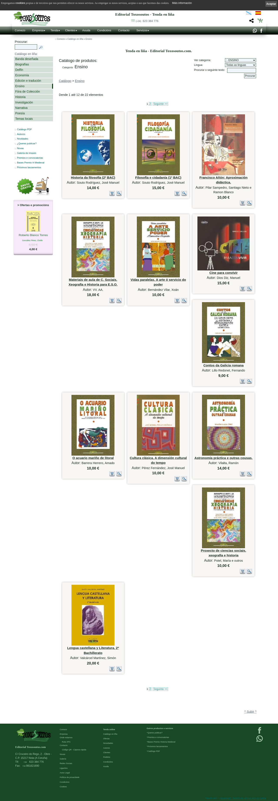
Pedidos (106, 757)
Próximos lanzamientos (158, 746)
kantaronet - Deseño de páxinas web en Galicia (243, 798)
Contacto (123, 30)
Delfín (19, 70)
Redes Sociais (66, 763)
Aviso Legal (65, 773)
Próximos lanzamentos (29, 167)
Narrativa (21, 108)
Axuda (86, 30)
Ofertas (106, 739)
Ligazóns (64, 768)
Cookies (63, 787)
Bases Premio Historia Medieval (161, 742)
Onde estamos (66, 737)
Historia (20, 97)
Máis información (182, 3)
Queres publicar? (155, 733)
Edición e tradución (28, 80)
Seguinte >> (160, 103)
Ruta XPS (66, 742)
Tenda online (109, 729)
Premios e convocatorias (30, 158)
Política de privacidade (69, 777)
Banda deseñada (26, 59)
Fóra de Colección (27, 91)
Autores (21, 134)
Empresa (37, 30)
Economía (22, 75)
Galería (63, 759)
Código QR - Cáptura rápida (74, 750)
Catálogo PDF (24, 129)
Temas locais (24, 118)
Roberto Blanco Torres (33, 235)
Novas (20, 148)
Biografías (22, 64)
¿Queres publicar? (26, 143)
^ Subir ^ (250, 711)
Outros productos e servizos (160, 728)
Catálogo (65, 81)
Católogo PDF (154, 751)
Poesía (20, 113)
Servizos (141, 30)
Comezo (20, 30)
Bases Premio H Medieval (30, 162)
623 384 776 (147, 21)
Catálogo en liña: (26, 54)
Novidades (22, 138)
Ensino (20, 86)
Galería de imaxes (26, 153)
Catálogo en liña (75, 39)
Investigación (24, 102)
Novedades (108, 743)
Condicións (104, 30)
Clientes (70, 30)
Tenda (54, 30)
